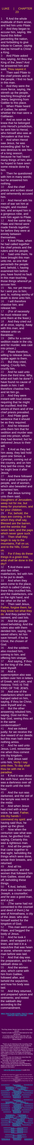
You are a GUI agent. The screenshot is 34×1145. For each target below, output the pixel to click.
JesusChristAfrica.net (5, 1103)
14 (2, 254)
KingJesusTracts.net (28, 1138)
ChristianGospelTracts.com (8, 1127)
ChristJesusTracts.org (21, 1134)
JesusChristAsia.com (21, 1114)
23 (2, 395)
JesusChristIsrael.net (5, 1099)
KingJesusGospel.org (17, 1095)
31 (2, 553)
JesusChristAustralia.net (28, 1107)
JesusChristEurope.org (28, 1084)
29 (2, 513)
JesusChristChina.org (21, 1088)
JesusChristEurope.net (28, 1099)
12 (2, 220)
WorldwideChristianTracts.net (17, 1132)
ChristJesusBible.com (17, 1125)
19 (2, 338)
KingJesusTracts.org (17, 1138)
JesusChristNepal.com (5, 1120)
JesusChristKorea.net (29, 1103)
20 (2, 351)
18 (2, 321)
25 (2, 425)
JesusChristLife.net (24, 1102)
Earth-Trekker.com (21, 1119)
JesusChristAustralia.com (18, 1123)
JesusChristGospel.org (26, 1094)
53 (2, 937)
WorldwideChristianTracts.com (17, 1128)
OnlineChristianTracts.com (22, 1127)
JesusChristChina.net (17, 1103)
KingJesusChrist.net (28, 1139)
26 (2, 449)
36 (2, 647)
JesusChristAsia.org (17, 1084)
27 (2, 476)
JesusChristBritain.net (18, 1100)
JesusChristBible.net (16, 1109)
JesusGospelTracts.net (17, 1137)
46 (2, 806)
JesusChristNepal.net (5, 1105)
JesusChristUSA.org (9, 1086)
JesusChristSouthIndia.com (19, 1120)
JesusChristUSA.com (9, 1116)
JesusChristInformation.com (11, 1117)
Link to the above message (12, 1070)
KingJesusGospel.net (17, 1110)
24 (2, 415)
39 (2, 691)
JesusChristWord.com (5, 1124)
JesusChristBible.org (16, 1094)
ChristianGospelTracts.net (9, 1131)
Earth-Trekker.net (17, 1108)
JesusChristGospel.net (26, 1109)
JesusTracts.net (26, 1111)
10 (2, 186)
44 (2, 775)
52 (2, 927)
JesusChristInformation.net (11, 1102)
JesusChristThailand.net (16, 1107)
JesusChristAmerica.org (21, 1086)
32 (2, 567)
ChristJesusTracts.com (9, 1134)
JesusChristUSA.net (9, 1101)
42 (2, 745)
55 (2, 967)
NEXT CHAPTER (21, 1015)
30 (2, 536)
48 (2, 846)
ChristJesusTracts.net (17, 1135)
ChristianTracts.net (17, 1112)
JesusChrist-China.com (20, 1121)
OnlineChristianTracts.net (22, 1131)
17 (2, 311)
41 (2, 728)
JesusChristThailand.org (17, 1092)
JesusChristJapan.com (28, 1122)
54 (2, 957)
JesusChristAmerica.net (21, 1101)
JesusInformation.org (17, 1096)
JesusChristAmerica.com (21, 1116)
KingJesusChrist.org (17, 1139)
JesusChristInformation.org (11, 1087)
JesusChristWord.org (6, 1094)
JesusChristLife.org (7, 1096)
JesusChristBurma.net (28, 1105)
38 (2, 671)
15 (2, 287)
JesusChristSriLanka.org (18, 1091)
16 (2, 301)
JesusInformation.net (17, 1111)
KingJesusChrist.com (6, 1139)
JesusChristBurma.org (28, 1090)
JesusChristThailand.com (17, 1122)
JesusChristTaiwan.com (5, 1122)
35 (2, 621)
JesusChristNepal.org (5, 1090)
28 (2, 493)
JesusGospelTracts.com (9, 1136)
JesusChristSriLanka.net (18, 1106)
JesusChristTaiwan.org (5, 1092)
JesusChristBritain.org (18, 1085)
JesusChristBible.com (16, 1124)
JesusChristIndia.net (17, 1105)
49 (2, 866)
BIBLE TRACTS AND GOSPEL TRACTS (14, 1013)
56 (2, 991)
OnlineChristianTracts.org (22, 1129)
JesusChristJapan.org (23, 1089)
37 (2, 661)
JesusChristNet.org (24, 1087)
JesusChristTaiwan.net (5, 1107)
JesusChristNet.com (25, 1117)
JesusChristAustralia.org (28, 1092)
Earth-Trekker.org (17, 1093)
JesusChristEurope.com (11, 1115)
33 (2, 580)
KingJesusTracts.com (5, 1138)
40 (2, 708)
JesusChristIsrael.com (9, 1114)
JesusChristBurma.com (5, 1118)
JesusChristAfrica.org (9, 1088)
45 (2, 792)
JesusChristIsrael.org (5, 1084)
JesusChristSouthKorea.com (19, 1118)
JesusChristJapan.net (18, 1104)
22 (2, 372)
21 (2, 361)
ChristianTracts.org (17, 1097)
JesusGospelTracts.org (22, 1136)
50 (2, 886)
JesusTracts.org (26, 1096)
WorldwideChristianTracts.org (17, 1130)
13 (2, 240)
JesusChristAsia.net (17, 1099)
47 (2, 829)
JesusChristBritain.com (23, 1115)
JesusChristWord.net (6, 1109)
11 (2, 200)
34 (2, 604)
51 (2, 903)
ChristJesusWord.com (26, 1124)
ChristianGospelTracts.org (9, 1129)
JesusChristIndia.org (17, 1090)
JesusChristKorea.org (11, 1089)
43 (2, 758)
